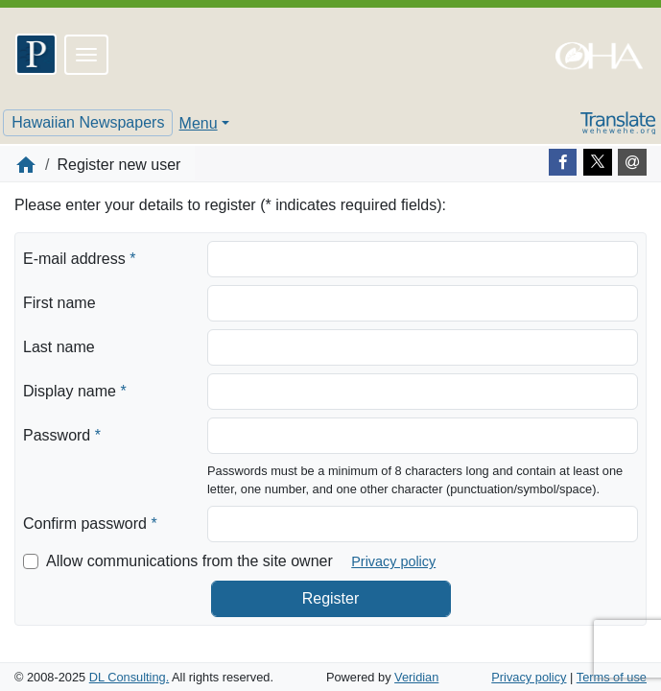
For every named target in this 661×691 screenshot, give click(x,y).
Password (62, 433)
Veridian (416, 677)
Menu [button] (198, 123)
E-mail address (79, 257)
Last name (59, 347)
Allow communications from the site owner (189, 561)
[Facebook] (563, 162)
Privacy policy (393, 561)
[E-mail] (632, 162)
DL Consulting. (129, 677)
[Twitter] (597, 162)
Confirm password (90, 522)
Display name (75, 389)
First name (59, 303)
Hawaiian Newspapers (88, 122)
